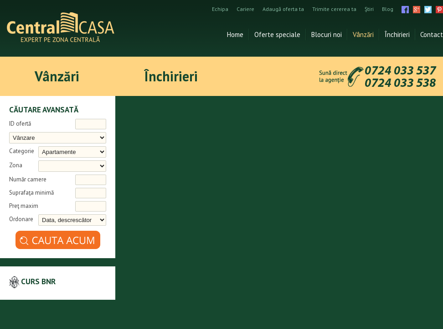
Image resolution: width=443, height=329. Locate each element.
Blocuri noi (326, 34)
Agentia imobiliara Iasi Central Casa (60, 27)
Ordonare (21, 219)
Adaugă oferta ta (283, 9)
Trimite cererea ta (334, 9)
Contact (431, 34)
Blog (387, 9)
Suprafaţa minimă (31, 192)
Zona (15, 165)
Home (235, 34)
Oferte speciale (277, 34)
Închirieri (397, 34)
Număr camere (27, 179)
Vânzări (363, 34)
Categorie (21, 151)
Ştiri (369, 9)
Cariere (245, 9)
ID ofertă (20, 123)
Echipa (220, 9)
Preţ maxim (23, 206)
